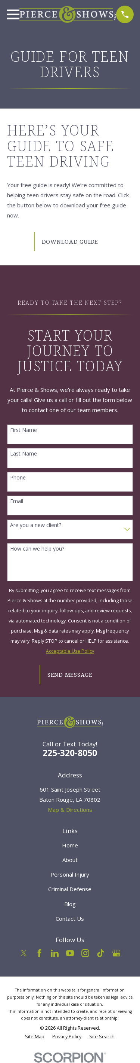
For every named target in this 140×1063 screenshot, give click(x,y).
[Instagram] (85, 953)
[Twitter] (24, 953)
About (70, 860)
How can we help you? (37, 549)
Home (70, 845)
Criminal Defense (69, 889)
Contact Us (70, 918)
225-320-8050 (70, 753)
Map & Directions (70, 809)
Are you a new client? (35, 525)
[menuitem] (34, 1037)
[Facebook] (39, 953)
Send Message (70, 674)
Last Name (23, 454)
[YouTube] (70, 953)
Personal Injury (69, 874)
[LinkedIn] (55, 953)
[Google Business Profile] (116, 953)
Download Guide (70, 241)
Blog (70, 904)
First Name (23, 430)
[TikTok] (101, 953)
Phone (18, 478)
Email (16, 501)
